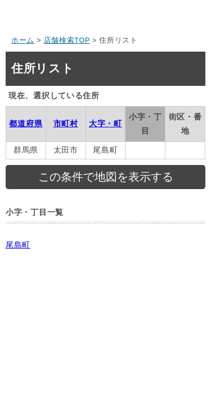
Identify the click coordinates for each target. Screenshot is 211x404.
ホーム (22, 40)
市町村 (65, 123)
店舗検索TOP (67, 40)
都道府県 (25, 123)
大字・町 (105, 123)
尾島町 (18, 244)
